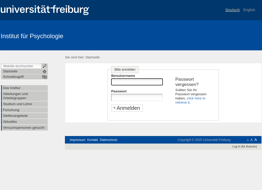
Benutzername (123, 76)
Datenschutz (108, 140)
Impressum (77, 140)
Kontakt (92, 140)
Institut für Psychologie (32, 35)
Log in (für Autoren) (244, 146)
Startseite (92, 57)
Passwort (118, 91)
